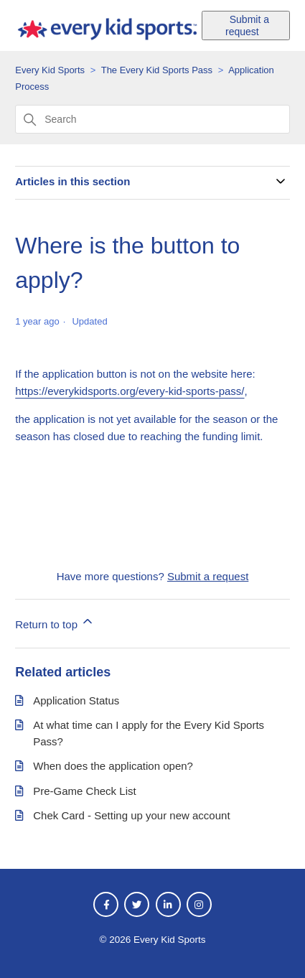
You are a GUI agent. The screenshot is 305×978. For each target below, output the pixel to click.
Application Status (76, 700)
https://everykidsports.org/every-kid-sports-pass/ (129, 391)
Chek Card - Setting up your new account (131, 815)
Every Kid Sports (50, 70)
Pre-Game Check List (84, 791)
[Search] (152, 119)
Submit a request (247, 25)
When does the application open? (113, 766)
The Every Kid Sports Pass (156, 70)
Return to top (55, 622)
